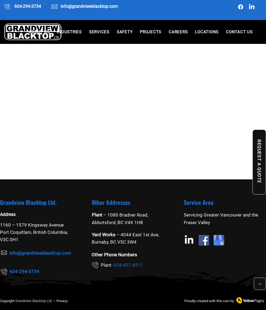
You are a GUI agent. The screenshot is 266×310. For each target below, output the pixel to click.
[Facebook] (240, 7)
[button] (69, 31)
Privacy (62, 301)
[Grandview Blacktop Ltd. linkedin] (251, 7)
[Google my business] (219, 240)
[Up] (260, 284)
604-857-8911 (128, 265)
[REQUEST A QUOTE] (259, 162)
